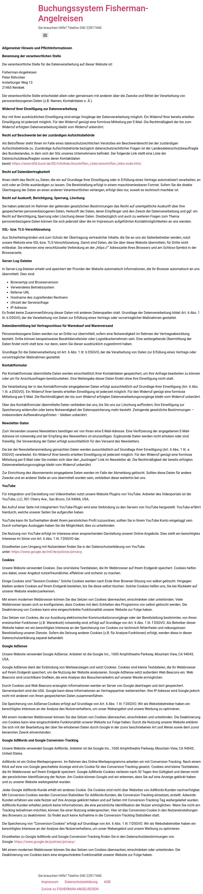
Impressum (49, 882)
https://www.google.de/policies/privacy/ (44, 842)
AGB (107, 882)
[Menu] (45, 35)
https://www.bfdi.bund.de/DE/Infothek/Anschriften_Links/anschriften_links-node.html (76, 164)
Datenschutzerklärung (81, 882)
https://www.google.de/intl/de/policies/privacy (47, 552)
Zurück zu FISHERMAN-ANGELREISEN (70, 889)
